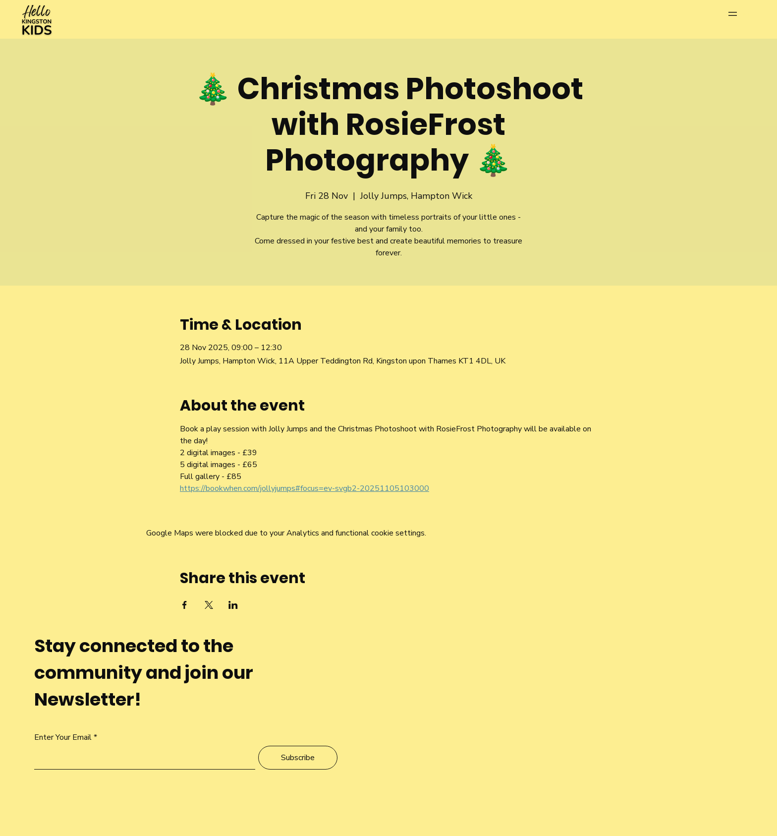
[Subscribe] (297, 758)
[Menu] (742, 13)
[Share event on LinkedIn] (233, 605)
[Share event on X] (209, 605)
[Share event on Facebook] (184, 605)
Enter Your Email (63, 737)
